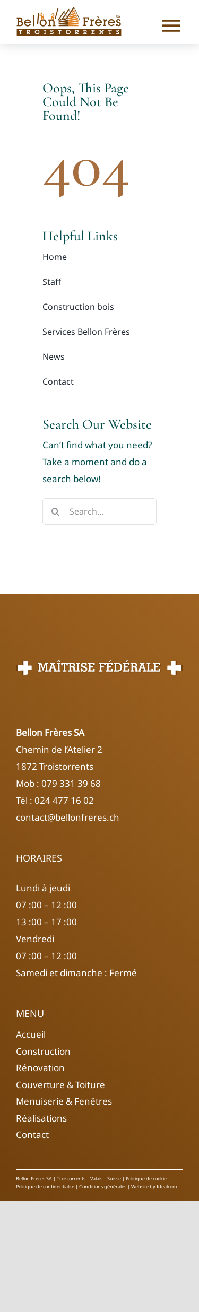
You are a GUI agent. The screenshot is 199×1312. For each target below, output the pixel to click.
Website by (144, 1186)
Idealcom (167, 1186)
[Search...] (99, 511)
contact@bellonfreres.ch (67, 817)
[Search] (55, 511)
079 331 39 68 (70, 783)
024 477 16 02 (64, 800)
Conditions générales (102, 1186)
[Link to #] (168, 25)
